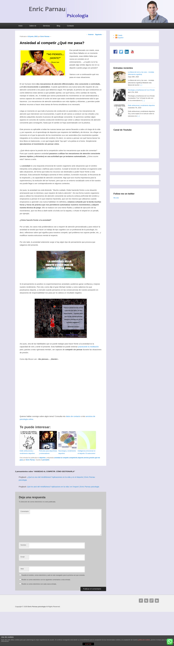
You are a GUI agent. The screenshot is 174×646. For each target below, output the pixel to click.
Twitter (146, 601)
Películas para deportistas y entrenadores (48, 452)
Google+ (151, 601)
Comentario (25, 511)
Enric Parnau (44, 36)
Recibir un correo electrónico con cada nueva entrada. (39, 584)
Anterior (90, 34)
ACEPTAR (88, 644)
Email (23, 557)
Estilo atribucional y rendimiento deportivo (27, 452)
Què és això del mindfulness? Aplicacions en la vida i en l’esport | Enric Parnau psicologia (63, 487)
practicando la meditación (88, 347)
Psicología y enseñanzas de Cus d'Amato (141, 90)
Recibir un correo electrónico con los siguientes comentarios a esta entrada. (46, 580)
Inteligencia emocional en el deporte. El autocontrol (86, 452)
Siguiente (99, 34)
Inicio (20, 26)
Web (22, 569)
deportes (42, 458)
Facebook (141, 601)
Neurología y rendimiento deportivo (67, 452)
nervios (86, 458)
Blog (58, 26)
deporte (80, 458)
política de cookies (144, 640)
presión (91, 458)
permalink (45, 460)
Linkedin (157, 601)
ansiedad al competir (61, 458)
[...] (141, 85)
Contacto (70, 26)
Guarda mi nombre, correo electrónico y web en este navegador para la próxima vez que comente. (53, 575)
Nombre (23, 545)
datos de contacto (73, 416)
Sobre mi (32, 26)
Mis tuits (116, 198)
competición (73, 458)
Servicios (46, 26)
